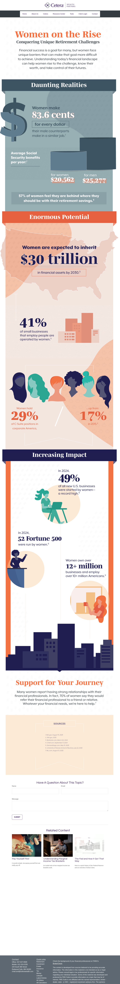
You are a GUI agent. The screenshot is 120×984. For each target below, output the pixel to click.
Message (15, 799)
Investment (40, 964)
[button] (24, 14)
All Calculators (41, 982)
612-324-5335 (23, 964)
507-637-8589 (22, 962)
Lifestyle (39, 976)
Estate (38, 966)
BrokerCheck (57, 963)
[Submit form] (17, 817)
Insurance (40, 969)
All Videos (40, 980)
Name (14, 786)
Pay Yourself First (20, 859)
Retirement (40, 962)
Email (63, 786)
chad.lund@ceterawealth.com (22, 971)
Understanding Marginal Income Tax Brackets (55, 860)
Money (38, 973)
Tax (37, 971)
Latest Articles (41, 978)
